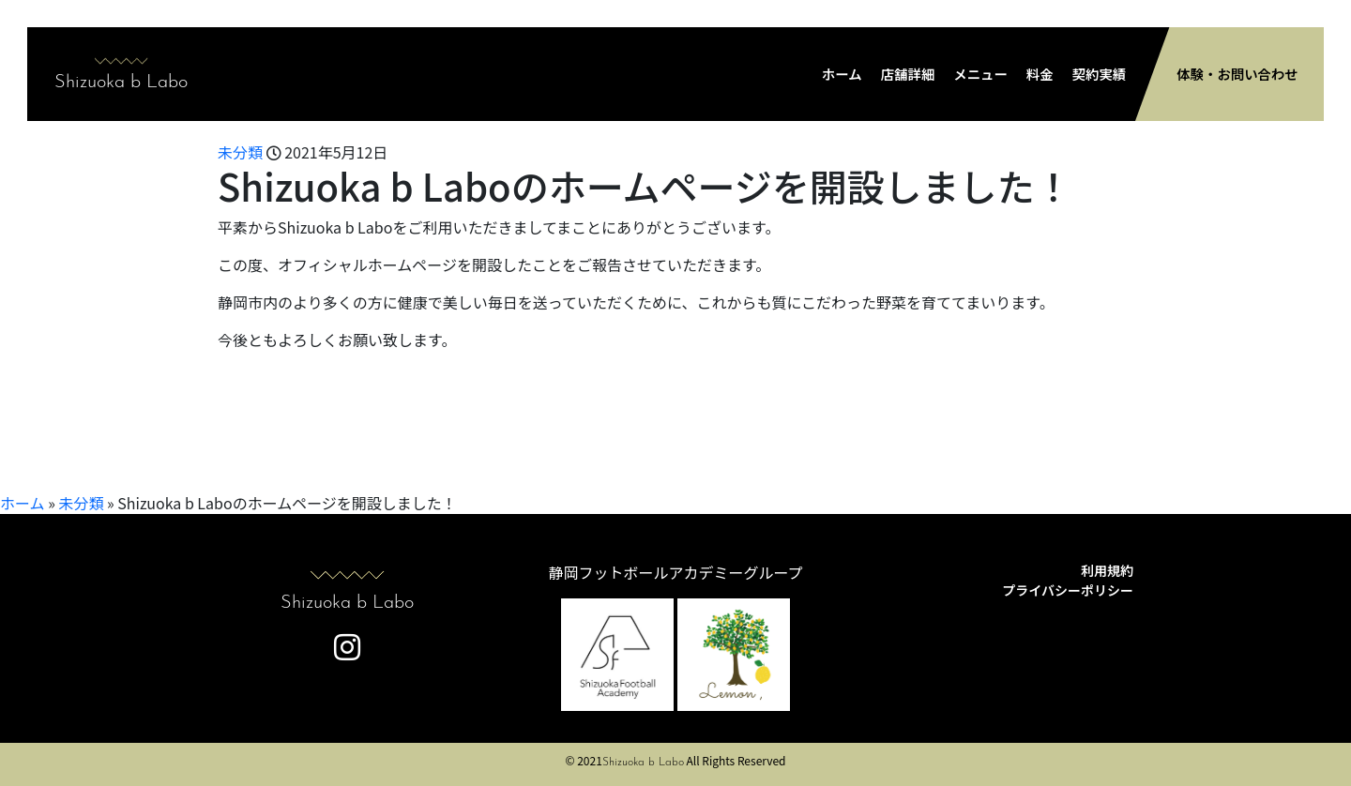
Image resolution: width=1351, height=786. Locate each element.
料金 (1040, 73)
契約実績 (1099, 73)
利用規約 (1107, 570)
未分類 (240, 152)
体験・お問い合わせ (1237, 73)
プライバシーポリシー (1067, 590)
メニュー (980, 73)
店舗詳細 (908, 73)
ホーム (842, 73)
